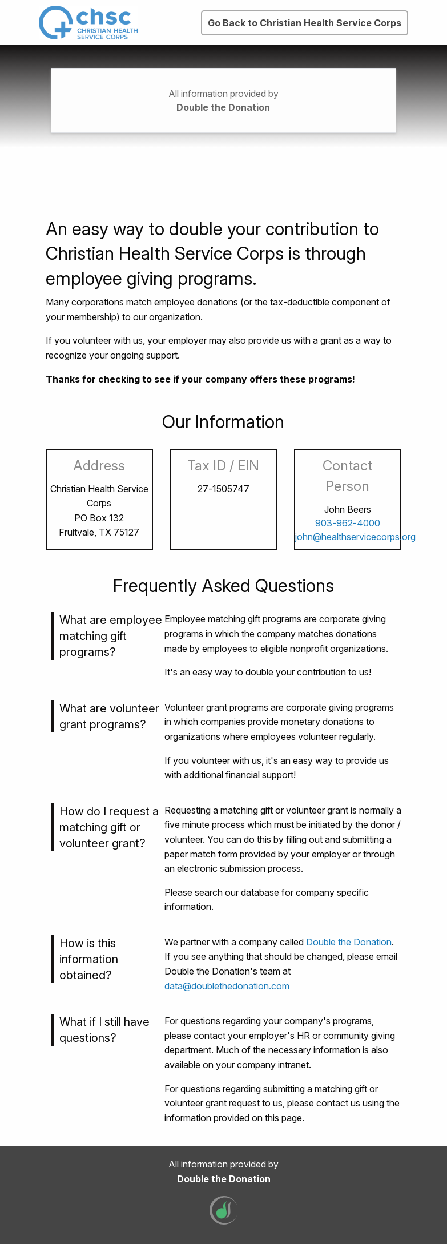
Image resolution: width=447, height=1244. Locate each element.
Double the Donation (223, 107)
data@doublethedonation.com (226, 986)
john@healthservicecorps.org (355, 536)
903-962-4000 (347, 523)
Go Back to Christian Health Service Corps (304, 23)
